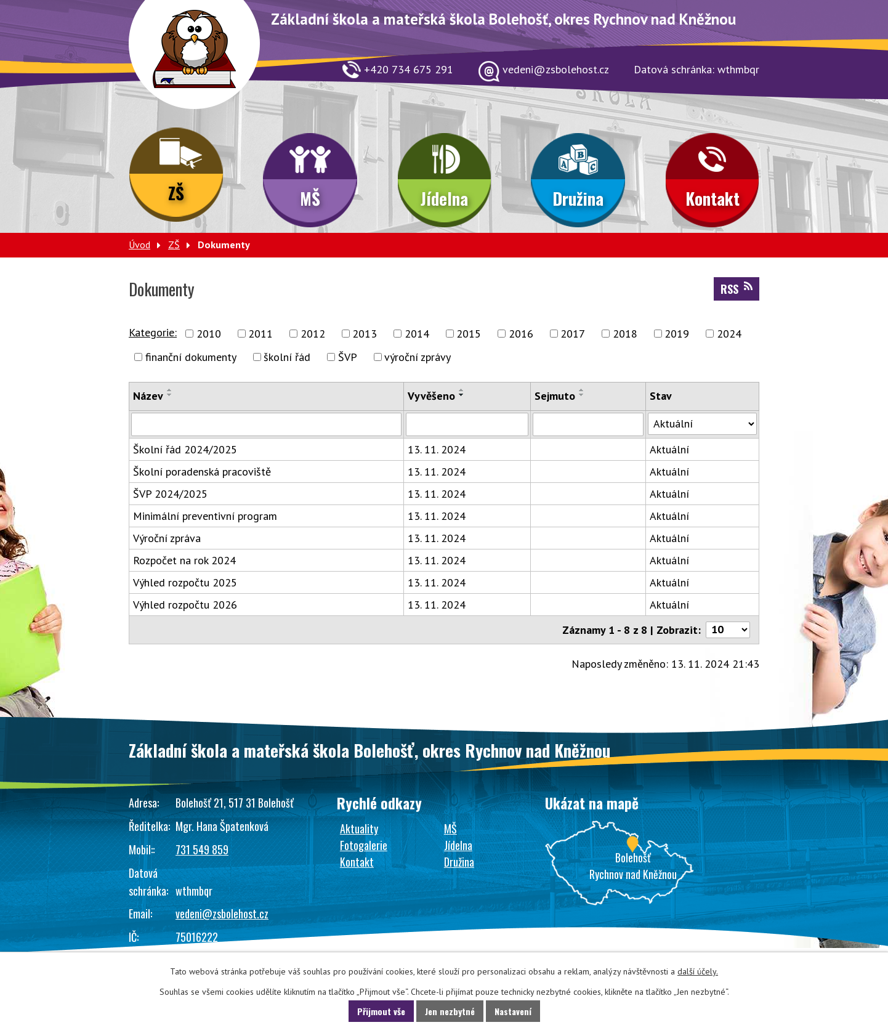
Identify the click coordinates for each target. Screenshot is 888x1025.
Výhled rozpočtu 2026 (185, 605)
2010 (208, 333)
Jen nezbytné (450, 1011)
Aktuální (669, 449)
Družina (577, 198)
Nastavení (512, 1011)
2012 (313, 333)
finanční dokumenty (190, 357)
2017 (572, 333)
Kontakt (712, 198)
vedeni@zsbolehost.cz (222, 913)
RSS (736, 289)
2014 (417, 333)
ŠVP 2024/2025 (170, 494)
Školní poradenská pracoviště (202, 471)
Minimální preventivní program (205, 516)
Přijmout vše (381, 1011)
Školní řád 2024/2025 (185, 449)
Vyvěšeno (431, 396)
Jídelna (444, 198)
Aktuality (359, 828)
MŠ (310, 198)
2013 (364, 333)
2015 (468, 333)
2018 (625, 333)
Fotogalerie (363, 845)
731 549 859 (202, 849)
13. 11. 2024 (437, 449)
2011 (260, 333)
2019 (676, 333)
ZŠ (176, 192)
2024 (729, 333)
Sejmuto (555, 396)
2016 (521, 333)
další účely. (697, 971)
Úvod (139, 244)
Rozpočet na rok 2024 (184, 560)
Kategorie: (153, 332)
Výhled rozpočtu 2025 (185, 582)
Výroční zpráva (167, 538)
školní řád (287, 357)
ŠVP (347, 357)
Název (148, 396)
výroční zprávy (417, 357)
